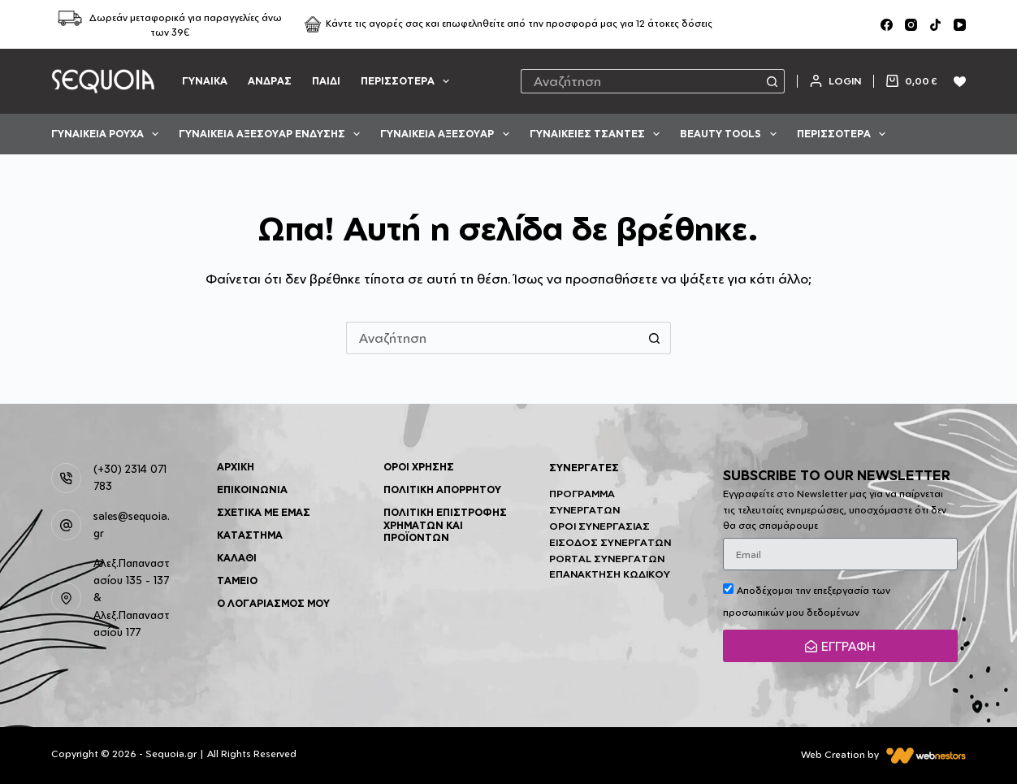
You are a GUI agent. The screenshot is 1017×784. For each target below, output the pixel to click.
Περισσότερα (408, 81)
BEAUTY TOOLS (731, 134)
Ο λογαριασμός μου (273, 603)
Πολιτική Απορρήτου (442, 489)
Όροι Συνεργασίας (599, 526)
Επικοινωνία (252, 489)
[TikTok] (935, 25)
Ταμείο (237, 580)
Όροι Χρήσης (418, 467)
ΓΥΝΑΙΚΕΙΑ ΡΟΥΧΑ (108, 134)
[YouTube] (960, 25)
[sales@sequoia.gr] (66, 524)
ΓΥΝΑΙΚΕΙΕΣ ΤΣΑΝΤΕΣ (598, 134)
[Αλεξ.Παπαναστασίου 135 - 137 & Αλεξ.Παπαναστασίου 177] (66, 598)
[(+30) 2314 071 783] (66, 478)
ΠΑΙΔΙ (326, 81)
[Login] (835, 81)
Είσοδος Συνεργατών (610, 542)
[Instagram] (911, 25)
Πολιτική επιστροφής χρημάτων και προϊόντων (445, 525)
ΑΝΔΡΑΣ (270, 81)
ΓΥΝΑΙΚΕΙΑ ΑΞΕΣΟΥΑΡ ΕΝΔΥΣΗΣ (272, 134)
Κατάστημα (250, 535)
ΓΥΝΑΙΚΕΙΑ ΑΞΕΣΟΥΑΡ (447, 134)
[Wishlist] (960, 82)
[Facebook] (887, 25)
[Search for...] (641, 81)
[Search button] (772, 81)
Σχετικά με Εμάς (263, 512)
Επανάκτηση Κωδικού (609, 574)
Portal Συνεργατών (606, 558)
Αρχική (235, 467)
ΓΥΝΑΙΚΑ (204, 81)
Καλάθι (237, 558)
